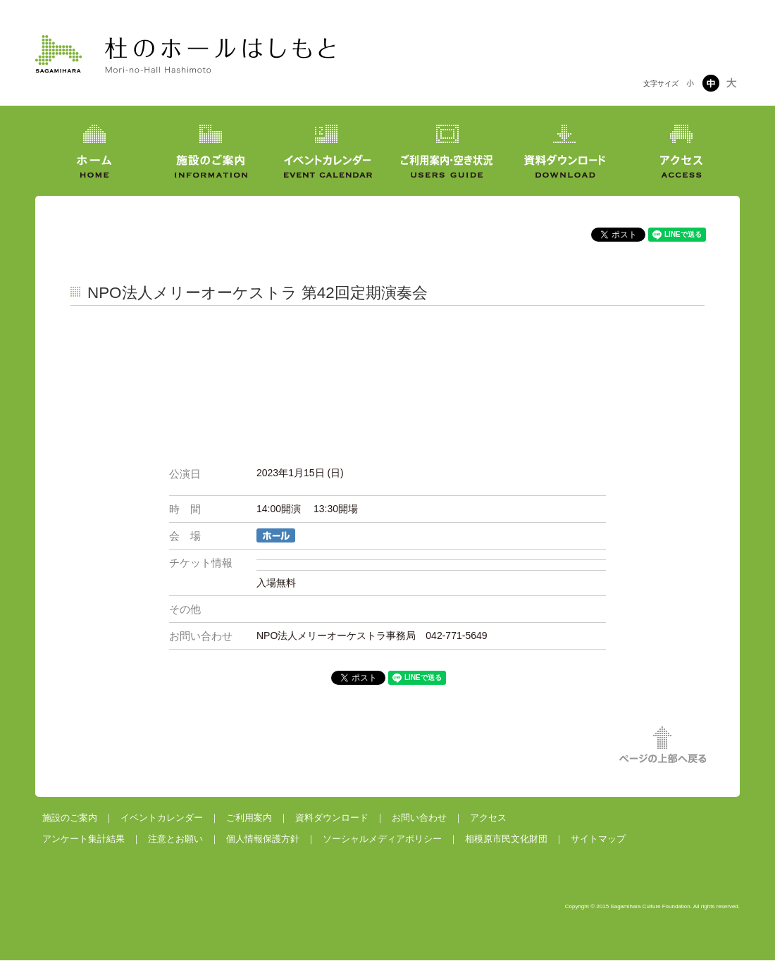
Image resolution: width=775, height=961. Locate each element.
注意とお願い (175, 838)
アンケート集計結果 (83, 838)
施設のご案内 (69, 817)
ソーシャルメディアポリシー (382, 838)
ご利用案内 (249, 817)
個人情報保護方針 (262, 838)
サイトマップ (598, 838)
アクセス (488, 817)
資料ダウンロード (331, 817)
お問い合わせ (419, 817)
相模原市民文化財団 (506, 838)
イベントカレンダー (161, 817)
